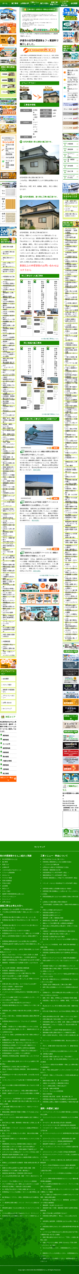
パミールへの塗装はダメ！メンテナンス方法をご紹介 (71, 511)
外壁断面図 (6, 641)
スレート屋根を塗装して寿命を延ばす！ (55, 1086)
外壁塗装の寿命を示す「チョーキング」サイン (8, 366)
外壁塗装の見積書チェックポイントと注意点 (71, 272)
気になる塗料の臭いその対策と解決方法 (71, 302)
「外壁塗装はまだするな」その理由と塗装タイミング (8, 282)
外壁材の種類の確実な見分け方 (70, 320)
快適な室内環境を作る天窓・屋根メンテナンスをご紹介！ (60, 1016)
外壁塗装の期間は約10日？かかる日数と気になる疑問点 (19, 941)
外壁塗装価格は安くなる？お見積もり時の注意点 (8, 288)
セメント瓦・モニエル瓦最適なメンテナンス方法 (8, 521)
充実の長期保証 (7, 880)
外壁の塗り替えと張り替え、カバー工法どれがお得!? (71, 314)
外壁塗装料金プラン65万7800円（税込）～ (56, 872)
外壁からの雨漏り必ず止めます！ (53, 910)
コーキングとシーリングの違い (8, 623)
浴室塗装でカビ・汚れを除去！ (8, 551)
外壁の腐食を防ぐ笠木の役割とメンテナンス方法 (8, 450)
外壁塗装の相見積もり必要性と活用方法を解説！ (71, 260)
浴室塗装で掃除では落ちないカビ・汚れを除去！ (58, 1056)
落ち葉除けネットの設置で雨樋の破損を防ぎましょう (59, 1030)
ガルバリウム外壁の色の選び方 (71, 338)
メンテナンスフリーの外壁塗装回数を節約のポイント (71, 326)
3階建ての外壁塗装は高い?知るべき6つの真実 (71, 308)
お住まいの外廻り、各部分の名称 (12, 986)
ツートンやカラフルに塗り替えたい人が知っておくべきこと (72, 96)
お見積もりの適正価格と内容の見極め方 (71, 278)
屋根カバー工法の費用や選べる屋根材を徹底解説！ (58, 923)
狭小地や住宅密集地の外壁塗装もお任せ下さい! (8, 492)
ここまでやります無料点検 (51, 864)
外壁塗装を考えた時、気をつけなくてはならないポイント (20, 1042)
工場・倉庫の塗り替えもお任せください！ (71, 202)
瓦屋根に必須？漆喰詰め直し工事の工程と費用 (57, 984)
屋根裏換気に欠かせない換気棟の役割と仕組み (8, 605)
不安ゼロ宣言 (6, 883)
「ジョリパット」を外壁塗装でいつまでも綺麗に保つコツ (20, 1098)
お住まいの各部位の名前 (8, 312)
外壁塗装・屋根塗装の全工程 (51, 870)
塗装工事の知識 (8, 247)
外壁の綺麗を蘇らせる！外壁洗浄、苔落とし (71, 487)
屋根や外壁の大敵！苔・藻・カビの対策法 (71, 493)
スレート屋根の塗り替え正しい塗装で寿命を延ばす (8, 480)
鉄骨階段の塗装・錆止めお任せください (8, 533)
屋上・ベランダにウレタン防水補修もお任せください (8, 593)
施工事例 (14, 3)
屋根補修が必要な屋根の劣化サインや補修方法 (8, 474)
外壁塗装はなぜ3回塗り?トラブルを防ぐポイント (9, 414)
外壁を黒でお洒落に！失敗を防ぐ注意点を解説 (71, 577)
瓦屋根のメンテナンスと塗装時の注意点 (8, 515)
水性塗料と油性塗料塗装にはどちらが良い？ (71, 445)
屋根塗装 (8, 80)
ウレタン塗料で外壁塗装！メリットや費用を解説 (8, 342)
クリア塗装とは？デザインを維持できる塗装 (8, 354)
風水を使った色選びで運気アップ (72, 72)
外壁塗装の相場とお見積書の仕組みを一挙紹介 (57, 888)
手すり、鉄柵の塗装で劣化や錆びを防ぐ (8, 539)
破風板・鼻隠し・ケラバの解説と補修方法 (8, 426)
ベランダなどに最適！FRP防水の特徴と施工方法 (8, 587)
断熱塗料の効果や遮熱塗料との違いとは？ (71, 517)
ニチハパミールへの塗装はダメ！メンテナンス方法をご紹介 (20, 1152)
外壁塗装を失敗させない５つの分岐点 (71, 248)
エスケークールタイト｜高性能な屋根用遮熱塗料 (58, 1141)
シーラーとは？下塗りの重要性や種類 (71, 368)
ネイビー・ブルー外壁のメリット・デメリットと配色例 (19, 1181)
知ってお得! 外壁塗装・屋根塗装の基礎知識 (15, 968)
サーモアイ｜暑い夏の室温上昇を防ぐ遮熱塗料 (57, 1122)
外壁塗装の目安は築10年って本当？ (9, 271)
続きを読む (37, 470)
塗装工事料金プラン (54, 3)
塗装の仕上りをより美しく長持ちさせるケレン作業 (8, 390)
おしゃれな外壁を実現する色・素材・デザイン (71, 559)
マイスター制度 (7, 878)
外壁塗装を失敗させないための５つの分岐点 (16, 930)
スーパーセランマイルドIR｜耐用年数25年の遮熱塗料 (59, 1125)
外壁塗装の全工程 (8, 276)
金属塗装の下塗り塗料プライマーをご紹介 (71, 362)
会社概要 (74, 3)
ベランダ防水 (8, 92)
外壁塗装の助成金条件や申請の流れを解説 (71, 242)
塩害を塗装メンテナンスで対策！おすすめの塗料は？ (18, 1146)
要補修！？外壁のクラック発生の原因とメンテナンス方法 (20, 1026)
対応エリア (5, 888)
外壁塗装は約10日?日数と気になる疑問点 (71, 290)
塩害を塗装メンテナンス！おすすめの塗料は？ (8, 611)
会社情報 (5, 886)
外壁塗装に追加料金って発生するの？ (71, 254)
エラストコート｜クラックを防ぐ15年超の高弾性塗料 (59, 1152)
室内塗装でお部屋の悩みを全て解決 (54, 936)
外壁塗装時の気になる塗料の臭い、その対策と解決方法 (19, 957)
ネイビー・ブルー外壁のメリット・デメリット (71, 565)
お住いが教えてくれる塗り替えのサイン (8, 264)
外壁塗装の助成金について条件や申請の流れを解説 (58, 950)
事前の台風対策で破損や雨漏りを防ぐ (71, 529)
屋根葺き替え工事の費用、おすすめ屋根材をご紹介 (58, 920)
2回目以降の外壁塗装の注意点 (71, 344)
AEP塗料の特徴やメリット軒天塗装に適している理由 (71, 637)
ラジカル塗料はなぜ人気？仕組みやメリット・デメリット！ (20, 1213)
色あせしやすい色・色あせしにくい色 (72, 88)
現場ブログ (5, 864)
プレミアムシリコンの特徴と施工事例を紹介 (71, 619)
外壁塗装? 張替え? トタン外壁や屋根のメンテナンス (59, 966)
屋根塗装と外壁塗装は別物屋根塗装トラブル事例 (8, 402)
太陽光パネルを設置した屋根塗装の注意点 (71, 499)
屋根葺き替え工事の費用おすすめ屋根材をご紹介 (8, 300)
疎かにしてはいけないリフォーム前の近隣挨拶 (71, 296)
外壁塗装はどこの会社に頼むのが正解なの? (15, 1066)
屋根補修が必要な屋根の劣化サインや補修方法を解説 (59, 1032)
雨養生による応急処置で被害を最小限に (71, 535)
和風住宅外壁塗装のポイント (71, 457)
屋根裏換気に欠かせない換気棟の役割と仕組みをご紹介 (19, 1144)
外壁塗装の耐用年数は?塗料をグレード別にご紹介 (8, 318)
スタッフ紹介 (7, 685)
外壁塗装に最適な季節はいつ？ (8, 330)
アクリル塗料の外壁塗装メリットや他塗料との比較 (8, 336)
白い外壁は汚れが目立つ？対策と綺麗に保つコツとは (71, 583)
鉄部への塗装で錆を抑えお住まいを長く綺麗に (8, 527)
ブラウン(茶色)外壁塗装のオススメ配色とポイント (71, 595)
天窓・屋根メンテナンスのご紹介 (8, 444)
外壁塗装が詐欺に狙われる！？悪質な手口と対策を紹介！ (20, 1050)
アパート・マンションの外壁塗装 (53, 1091)
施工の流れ (44, 3)
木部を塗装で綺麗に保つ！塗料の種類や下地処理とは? (71, 505)
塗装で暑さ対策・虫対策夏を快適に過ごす (8, 360)
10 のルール (6, 875)
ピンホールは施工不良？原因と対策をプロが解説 (8, 384)
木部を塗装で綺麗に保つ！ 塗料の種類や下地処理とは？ (19, 1149)
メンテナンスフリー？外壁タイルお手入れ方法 (71, 451)
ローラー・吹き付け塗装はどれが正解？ (71, 475)
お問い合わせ (7, 702)
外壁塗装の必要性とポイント (51, 912)
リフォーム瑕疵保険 (8, 872)
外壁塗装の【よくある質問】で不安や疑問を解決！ (18, 909)
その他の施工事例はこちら (50, 338)
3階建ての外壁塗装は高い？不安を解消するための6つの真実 (20, 960)
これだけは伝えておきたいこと (11, 870)
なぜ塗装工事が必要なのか (8, 253)
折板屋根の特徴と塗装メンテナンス (8, 510)
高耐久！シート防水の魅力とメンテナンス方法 (8, 599)
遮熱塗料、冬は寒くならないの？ (53, 1205)
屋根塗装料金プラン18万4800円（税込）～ (56, 875)
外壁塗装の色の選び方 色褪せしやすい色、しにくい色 (19, 917)
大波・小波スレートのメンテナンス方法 (8, 653)
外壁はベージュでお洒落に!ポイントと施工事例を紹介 (71, 589)
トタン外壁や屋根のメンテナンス (8, 503)
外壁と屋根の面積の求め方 (8, 635)
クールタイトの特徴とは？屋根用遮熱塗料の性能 (71, 625)
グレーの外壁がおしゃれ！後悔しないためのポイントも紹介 (20, 1184)
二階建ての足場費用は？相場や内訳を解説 (71, 403)
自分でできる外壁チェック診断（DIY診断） (15, 976)
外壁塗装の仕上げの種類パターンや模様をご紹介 (71, 613)
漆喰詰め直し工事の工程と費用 (71, 463)
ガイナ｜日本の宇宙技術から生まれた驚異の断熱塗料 (59, 1165)
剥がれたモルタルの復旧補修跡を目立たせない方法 (8, 378)
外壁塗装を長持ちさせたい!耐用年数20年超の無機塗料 (71, 374)
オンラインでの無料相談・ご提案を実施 (71, 230)
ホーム (4, 3)
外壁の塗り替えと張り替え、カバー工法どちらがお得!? (19, 984)
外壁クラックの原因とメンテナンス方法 (8, 372)
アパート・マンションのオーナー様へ (71, 208)
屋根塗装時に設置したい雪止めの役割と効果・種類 (8, 462)
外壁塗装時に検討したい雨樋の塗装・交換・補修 (8, 456)
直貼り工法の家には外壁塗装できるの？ (71, 433)
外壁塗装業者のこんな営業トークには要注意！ (71, 409)
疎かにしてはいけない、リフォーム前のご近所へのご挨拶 (20, 954)
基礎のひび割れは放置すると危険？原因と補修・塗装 (18, 1168)
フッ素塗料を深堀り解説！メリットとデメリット (71, 601)
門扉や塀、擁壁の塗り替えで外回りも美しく (56, 934)
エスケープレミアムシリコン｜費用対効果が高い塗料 (59, 1138)
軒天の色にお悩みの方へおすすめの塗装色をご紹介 (8, 438)
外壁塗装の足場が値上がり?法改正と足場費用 (71, 397)
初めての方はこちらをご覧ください (54, 859)
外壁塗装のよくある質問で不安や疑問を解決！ (71, 236)
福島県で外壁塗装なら (8, 691)
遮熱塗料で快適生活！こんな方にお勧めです (56, 1144)
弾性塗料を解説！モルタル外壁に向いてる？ (71, 607)
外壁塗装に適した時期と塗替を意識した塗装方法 (8, 324)
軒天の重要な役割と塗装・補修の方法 (8, 432)
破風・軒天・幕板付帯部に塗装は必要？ (8, 420)
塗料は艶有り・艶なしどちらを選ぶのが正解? (71, 439)
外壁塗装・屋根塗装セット (8, 86)
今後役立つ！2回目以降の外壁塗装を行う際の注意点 (59, 931)
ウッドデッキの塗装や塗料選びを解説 (8, 545)
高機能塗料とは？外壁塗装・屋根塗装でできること (8, 396)
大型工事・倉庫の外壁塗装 (51, 1088)
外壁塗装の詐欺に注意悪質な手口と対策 (71, 284)
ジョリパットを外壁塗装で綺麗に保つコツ (71, 469)
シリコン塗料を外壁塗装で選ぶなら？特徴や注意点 (8, 348)
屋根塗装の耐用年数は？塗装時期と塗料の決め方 (71, 553)
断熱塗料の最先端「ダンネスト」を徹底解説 (71, 523)
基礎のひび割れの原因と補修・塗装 (71, 541)
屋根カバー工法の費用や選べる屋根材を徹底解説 (8, 306)
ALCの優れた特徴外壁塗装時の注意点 (9, 629)
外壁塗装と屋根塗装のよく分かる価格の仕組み (57, 862)
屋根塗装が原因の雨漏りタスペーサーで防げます (8, 486)
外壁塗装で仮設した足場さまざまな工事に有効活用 (71, 391)
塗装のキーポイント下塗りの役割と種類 (71, 356)
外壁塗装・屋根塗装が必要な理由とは (14, 970)
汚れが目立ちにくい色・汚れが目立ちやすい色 (72, 80)
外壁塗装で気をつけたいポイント (8, 408)
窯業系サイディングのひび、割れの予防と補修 (71, 427)
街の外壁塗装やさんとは (9, 859)
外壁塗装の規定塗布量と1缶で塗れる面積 (71, 481)
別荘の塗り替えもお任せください (71, 215)
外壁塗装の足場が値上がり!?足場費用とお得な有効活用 (60, 1099)
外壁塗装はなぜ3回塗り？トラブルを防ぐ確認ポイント (19, 1045)
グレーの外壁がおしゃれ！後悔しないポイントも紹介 (71, 571)
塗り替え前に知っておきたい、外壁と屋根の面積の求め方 (20, 1090)
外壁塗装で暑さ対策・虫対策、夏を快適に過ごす (58, 1096)
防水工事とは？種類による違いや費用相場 (8, 581)
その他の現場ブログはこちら (49, 575)
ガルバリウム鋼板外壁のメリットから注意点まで (71, 332)
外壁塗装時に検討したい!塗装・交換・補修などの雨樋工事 (61, 1022)
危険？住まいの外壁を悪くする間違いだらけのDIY (71, 415)
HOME (22, 34)
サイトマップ (7, 708)
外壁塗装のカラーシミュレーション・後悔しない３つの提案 (20, 933)
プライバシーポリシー (8, 696)
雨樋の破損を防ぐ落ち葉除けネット (8, 468)
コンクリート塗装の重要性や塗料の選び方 (8, 563)
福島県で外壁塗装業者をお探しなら (13, 894)
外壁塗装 (8, 74)
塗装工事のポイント (8, 259)
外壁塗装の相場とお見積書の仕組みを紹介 (71, 266)
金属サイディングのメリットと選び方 (8, 497)
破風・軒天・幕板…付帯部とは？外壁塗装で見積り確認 (60, 998)
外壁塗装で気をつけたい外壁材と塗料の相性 (8, 647)
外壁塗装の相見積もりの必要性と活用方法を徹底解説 (18, 1048)
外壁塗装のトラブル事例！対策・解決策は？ (71, 547)
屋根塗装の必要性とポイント (51, 915)
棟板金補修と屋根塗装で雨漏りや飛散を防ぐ (8, 569)
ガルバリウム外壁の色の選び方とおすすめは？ (16, 1002)
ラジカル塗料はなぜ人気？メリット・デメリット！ (71, 631)
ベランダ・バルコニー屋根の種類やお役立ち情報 (8, 575)
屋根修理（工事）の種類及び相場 (8, 294)
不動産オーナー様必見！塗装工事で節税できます (71, 386)
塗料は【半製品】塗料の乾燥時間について (8, 617)
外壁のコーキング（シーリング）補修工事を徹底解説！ (60, 958)
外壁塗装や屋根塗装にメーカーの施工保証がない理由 (71, 380)
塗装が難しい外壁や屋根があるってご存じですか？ (71, 421)
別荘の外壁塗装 (47, 1094)
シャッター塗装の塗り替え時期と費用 (8, 557)
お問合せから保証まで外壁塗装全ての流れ (56, 867)
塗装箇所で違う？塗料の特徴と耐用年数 (71, 350)
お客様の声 (25, 3)
